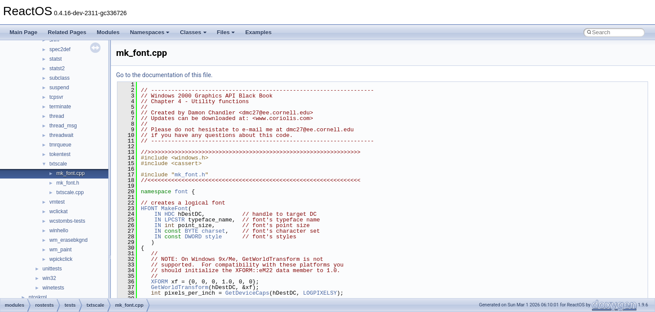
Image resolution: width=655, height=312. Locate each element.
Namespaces (150, 32)
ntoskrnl (38, 297)
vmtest (57, 202)
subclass (59, 78)
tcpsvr (56, 97)
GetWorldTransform (179, 287)
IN (157, 214)
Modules (108, 32)
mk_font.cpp (70, 173)
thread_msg (63, 126)
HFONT (149, 208)
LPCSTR (175, 220)
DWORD (193, 236)
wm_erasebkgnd (68, 240)
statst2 (57, 68)
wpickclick (60, 259)
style (213, 236)
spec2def (60, 49)
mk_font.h (67, 183)
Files (226, 32)
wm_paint (60, 250)
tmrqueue (60, 145)
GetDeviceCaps (247, 293)
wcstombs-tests (67, 221)
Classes (193, 32)
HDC (170, 214)
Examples (258, 32)
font (181, 191)
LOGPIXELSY (320, 293)
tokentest (60, 154)
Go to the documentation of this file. (164, 75)
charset (213, 231)
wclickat (58, 211)
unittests (52, 269)
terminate (60, 107)
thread (56, 116)
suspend (59, 87)
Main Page (23, 32)
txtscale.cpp (70, 192)
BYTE (191, 231)
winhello (58, 231)
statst (55, 59)
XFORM (159, 282)
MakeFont (174, 208)
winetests (53, 288)
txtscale (58, 164)
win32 (49, 278)
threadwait (61, 135)
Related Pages (67, 32)
